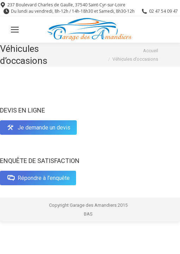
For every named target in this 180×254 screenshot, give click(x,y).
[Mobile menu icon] (15, 29)
